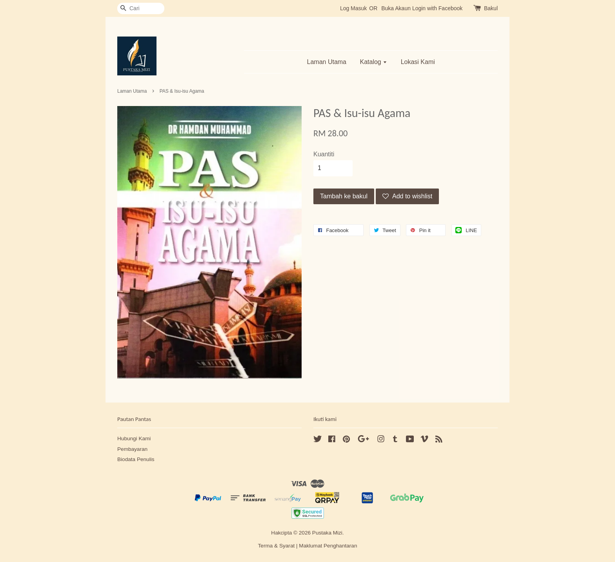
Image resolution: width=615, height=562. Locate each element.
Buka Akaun (396, 8)
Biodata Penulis (135, 459)
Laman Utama (327, 62)
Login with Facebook (437, 8)
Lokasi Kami (418, 62)
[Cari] (140, 8)
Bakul (491, 8)
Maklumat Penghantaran (328, 546)
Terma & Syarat (276, 546)
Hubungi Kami (134, 438)
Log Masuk (353, 8)
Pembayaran (132, 449)
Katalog (373, 62)
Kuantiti (323, 154)
